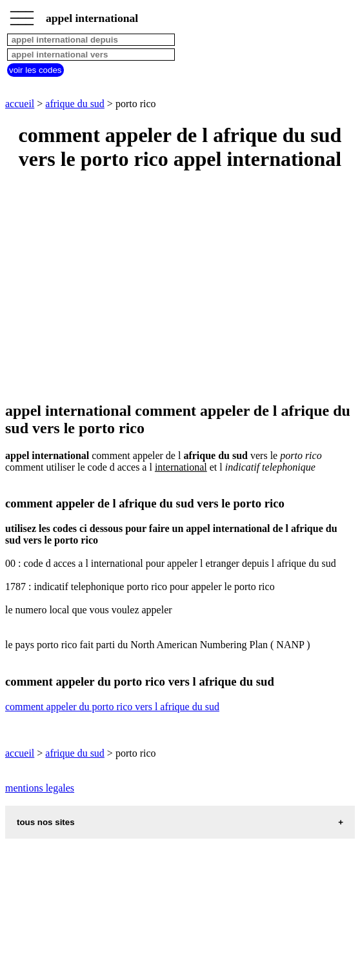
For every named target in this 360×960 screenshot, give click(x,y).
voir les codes (35, 70)
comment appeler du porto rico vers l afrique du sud (112, 706)
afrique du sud (75, 103)
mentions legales (39, 787)
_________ (22, 14)
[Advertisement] (180, 287)
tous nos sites (46, 822)
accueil (19, 103)
